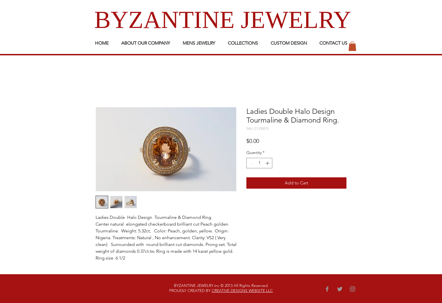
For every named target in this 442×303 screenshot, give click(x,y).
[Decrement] (250, 163)
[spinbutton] (259, 163)
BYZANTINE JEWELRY (222, 19)
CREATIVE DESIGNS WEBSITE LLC (242, 290)
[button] (352, 46)
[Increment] (267, 163)
